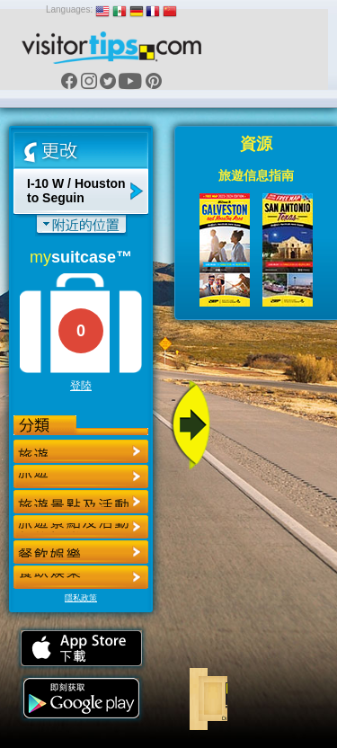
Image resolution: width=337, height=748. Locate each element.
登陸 (81, 385)
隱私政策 (81, 597)
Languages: (69, 9)
